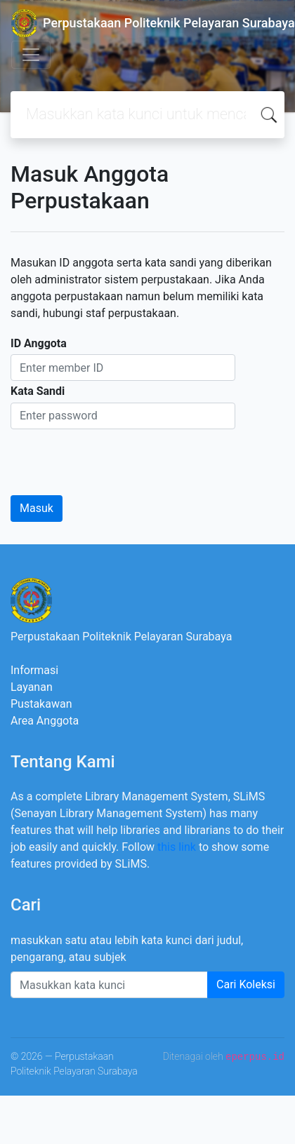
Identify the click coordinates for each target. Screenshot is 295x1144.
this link (176, 847)
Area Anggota (45, 720)
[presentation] (117, 456)
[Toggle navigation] (31, 55)
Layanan (32, 687)
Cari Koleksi (245, 984)
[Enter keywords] (109, 984)
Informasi (34, 670)
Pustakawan (41, 704)
